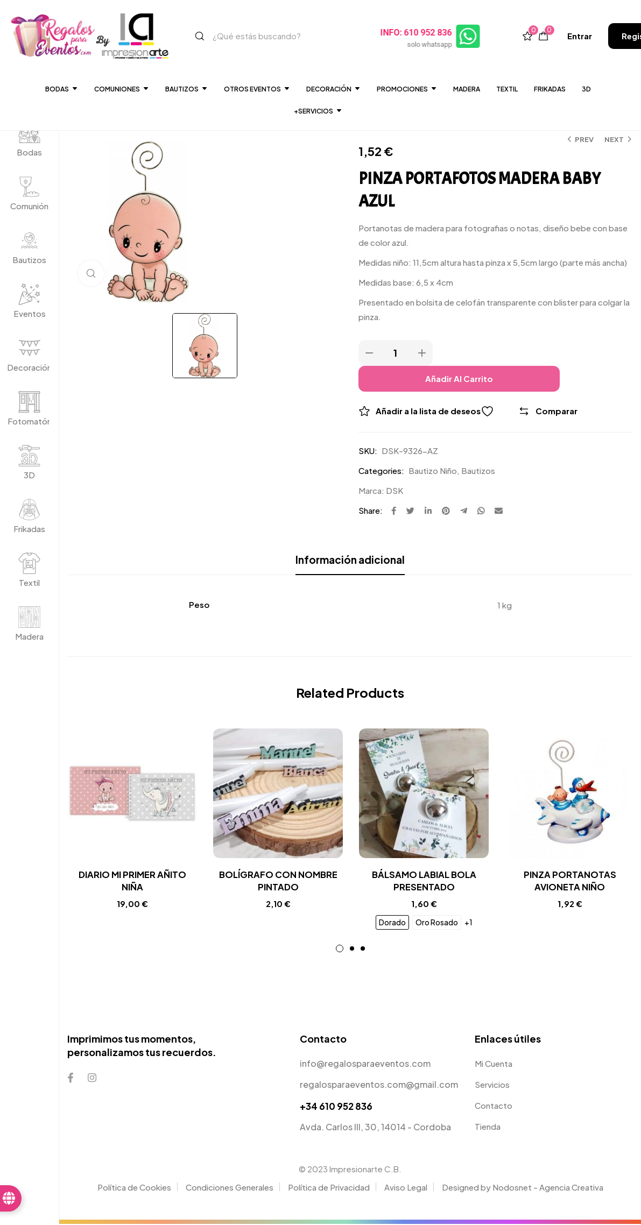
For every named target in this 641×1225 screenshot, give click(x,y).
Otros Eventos (257, 89)
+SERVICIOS (318, 111)
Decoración (29, 367)
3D (586, 89)
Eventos (29, 313)
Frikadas (550, 89)
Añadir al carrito (459, 378)
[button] (579, 36)
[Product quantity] (395, 353)
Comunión (29, 206)
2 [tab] (352, 949)
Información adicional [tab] (350, 559)
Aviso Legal (405, 1187)
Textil (507, 89)
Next (614, 139)
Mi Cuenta (493, 1064)
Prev (584, 139)
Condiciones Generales (229, 1187)
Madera (466, 89)
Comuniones (121, 89)
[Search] (200, 36)
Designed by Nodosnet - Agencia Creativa (522, 1187)
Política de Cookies (134, 1187)
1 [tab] (339, 949)
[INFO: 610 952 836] (468, 36)
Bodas (61, 89)
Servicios (492, 1085)
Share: (370, 510)
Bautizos (186, 89)
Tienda (488, 1127)
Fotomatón (30, 421)
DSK (394, 490)
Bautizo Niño (432, 470)
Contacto (493, 1106)
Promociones (407, 89)
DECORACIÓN (333, 89)
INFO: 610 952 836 (416, 32)
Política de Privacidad (329, 1187)
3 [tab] (363, 949)
